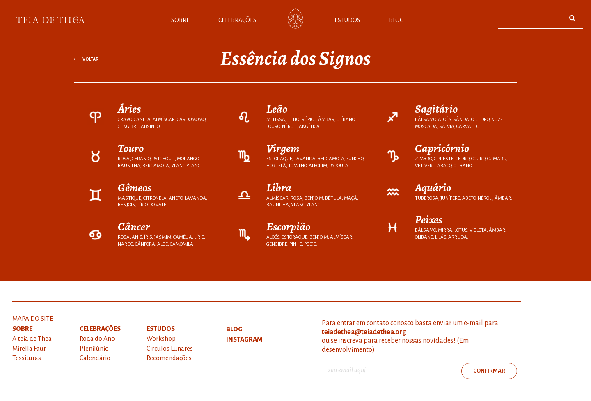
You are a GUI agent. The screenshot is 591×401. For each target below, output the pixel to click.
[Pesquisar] (572, 18)
